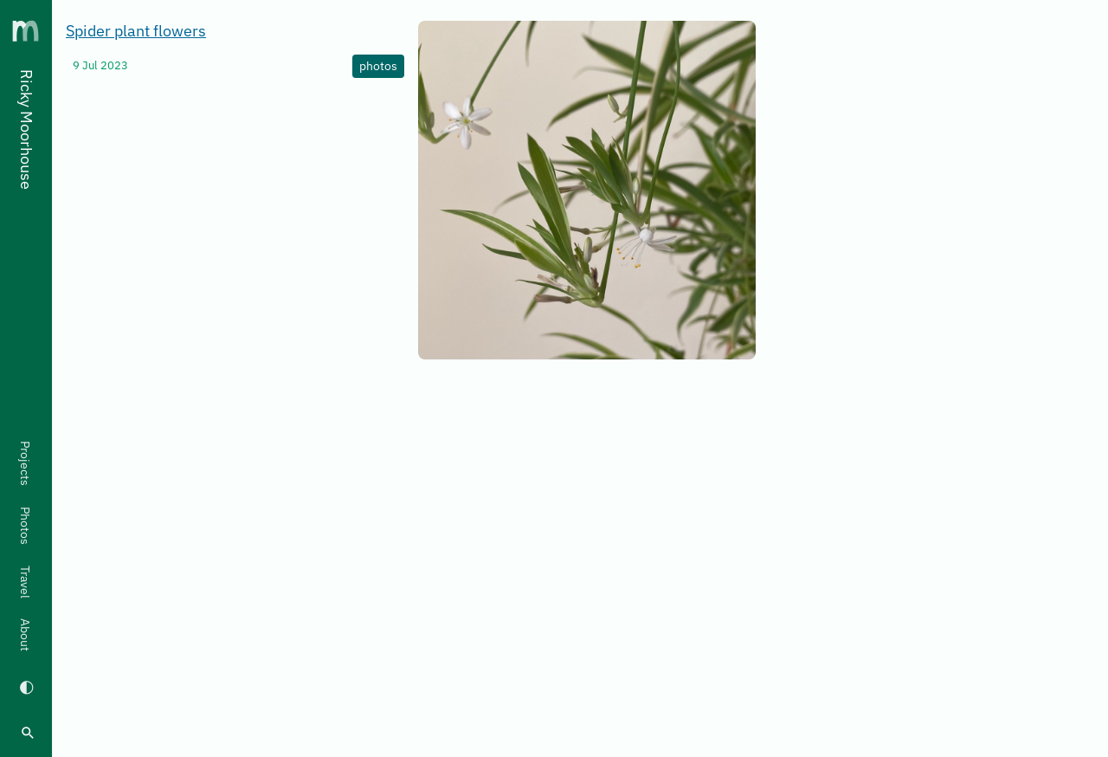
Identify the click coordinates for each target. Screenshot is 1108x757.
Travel (25, 582)
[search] (28, 732)
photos (378, 66)
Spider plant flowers (136, 31)
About (25, 634)
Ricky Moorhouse (26, 129)
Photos (25, 526)
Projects (25, 463)
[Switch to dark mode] (26, 686)
